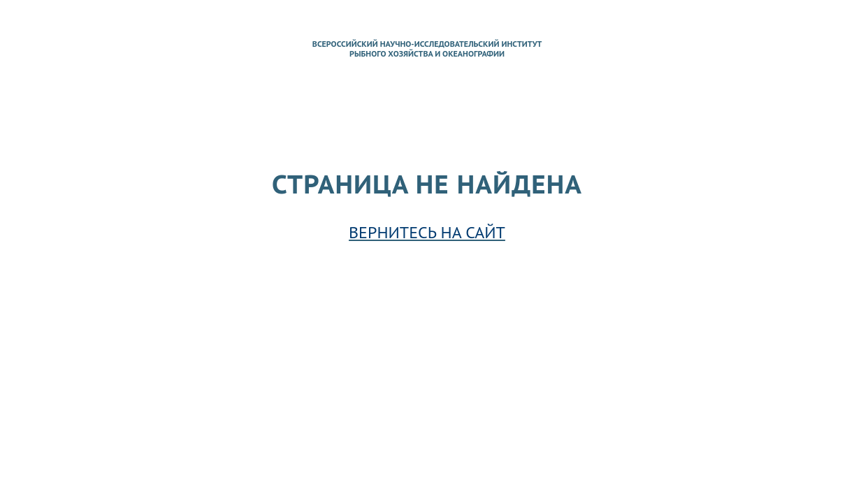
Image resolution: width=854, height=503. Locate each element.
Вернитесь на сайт (427, 232)
